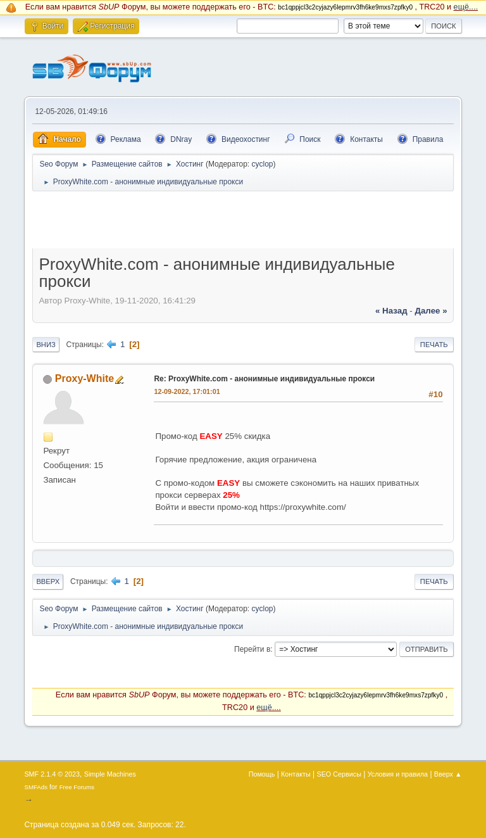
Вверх (47, 581)
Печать (434, 344)
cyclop (262, 164)
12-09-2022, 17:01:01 (187, 391)
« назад (391, 310)
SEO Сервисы (338, 774)
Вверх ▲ (448, 774)
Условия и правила (398, 774)
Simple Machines (110, 774)
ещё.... (466, 7)
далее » (430, 310)
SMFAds (35, 787)
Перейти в (252, 649)
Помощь (262, 774)
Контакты (296, 774)
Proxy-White (84, 378)
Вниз (45, 344)
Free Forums (77, 787)
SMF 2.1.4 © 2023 (52, 774)
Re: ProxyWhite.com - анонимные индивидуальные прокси (264, 378)
